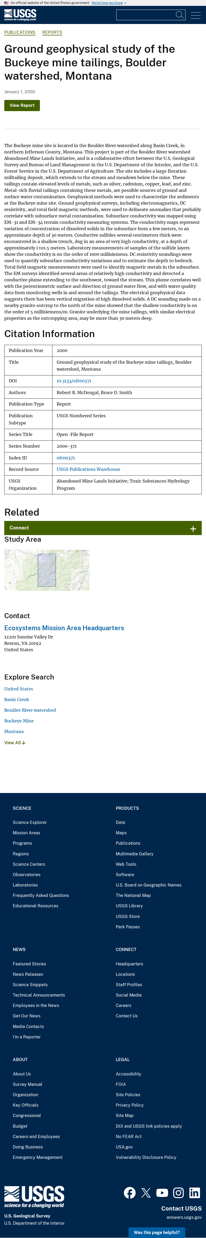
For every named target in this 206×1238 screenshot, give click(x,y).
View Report (22, 105)
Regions (21, 853)
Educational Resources (35, 905)
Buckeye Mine (19, 720)
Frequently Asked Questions (41, 895)
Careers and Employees (36, 1136)
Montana (14, 731)
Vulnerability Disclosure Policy (146, 1157)
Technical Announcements (39, 995)
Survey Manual (27, 1084)
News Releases (28, 974)
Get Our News (26, 1015)
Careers (123, 1005)
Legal (123, 1059)
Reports (52, 32)
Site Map (125, 1115)
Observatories (26, 874)
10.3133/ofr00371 (74, 380)
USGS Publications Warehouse (88, 469)
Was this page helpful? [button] (157, 1232)
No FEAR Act (129, 1136)
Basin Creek (16, 699)
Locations (125, 974)
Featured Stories (29, 963)
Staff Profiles (129, 984)
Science (22, 808)
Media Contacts (28, 1026)
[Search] (180, 15)
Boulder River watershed (30, 710)
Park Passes (128, 926)
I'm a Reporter (27, 1036)
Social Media (129, 995)
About (20, 1059)
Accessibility (128, 1074)
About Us (22, 1074)
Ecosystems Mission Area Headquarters (64, 628)
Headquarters (129, 963)
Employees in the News (36, 1005)
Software (125, 874)
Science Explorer (30, 822)
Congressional (27, 1115)
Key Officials (25, 1105)
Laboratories (25, 885)
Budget (20, 1126)
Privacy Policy (130, 1105)
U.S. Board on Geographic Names (149, 885)
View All (14, 742)
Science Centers (29, 864)
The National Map (133, 895)
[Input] (151, 15)
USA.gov (124, 1147)
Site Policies (128, 1094)
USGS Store (128, 916)
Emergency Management (38, 1157)
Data (120, 822)
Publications (19, 32)
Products (127, 808)
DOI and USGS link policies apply (149, 1126)
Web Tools (126, 864)
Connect (19, 528)
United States (18, 688)
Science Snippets (30, 984)
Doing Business (28, 1147)
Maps (121, 832)
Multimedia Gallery (135, 853)
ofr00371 (66, 457)
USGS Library (129, 905)
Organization (25, 1094)
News (19, 949)
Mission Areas (26, 832)
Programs (22, 843)
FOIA (121, 1084)
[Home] (20, 19)
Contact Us (127, 1015)
